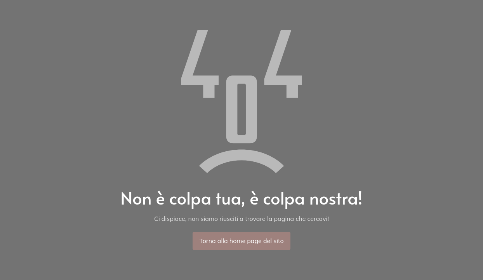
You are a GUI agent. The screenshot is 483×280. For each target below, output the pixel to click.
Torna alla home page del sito (241, 241)
